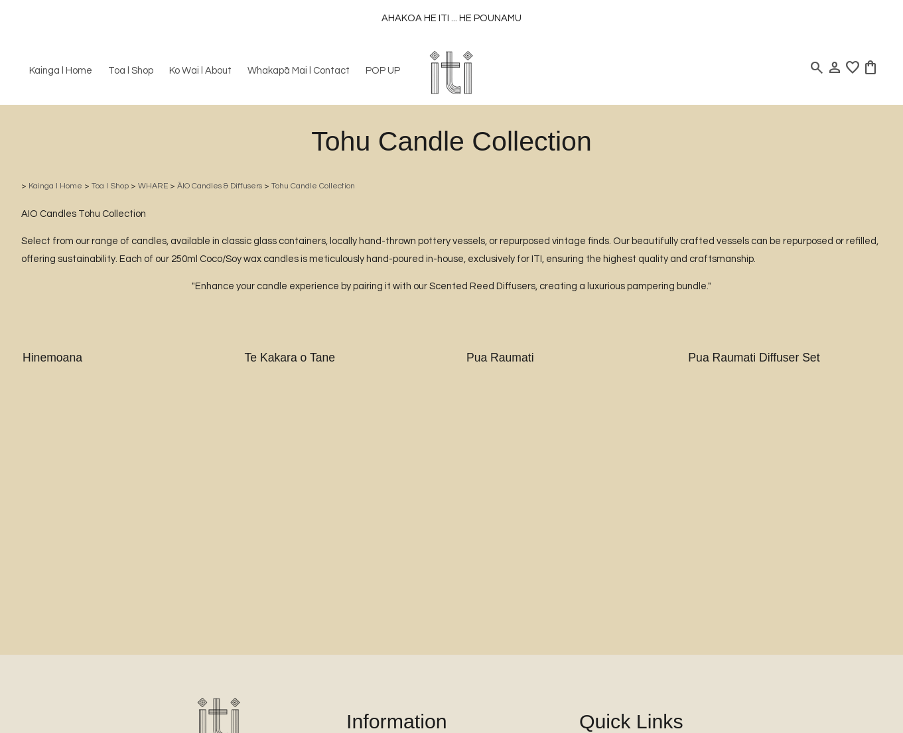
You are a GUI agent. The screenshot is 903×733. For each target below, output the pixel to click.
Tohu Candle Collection (313, 186)
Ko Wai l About (200, 71)
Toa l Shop (130, 71)
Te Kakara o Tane (289, 357)
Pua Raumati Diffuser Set (753, 357)
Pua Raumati (500, 357)
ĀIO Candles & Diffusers (219, 186)
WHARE (153, 186)
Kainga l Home (60, 71)
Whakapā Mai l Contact (298, 71)
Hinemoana (52, 357)
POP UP (383, 71)
